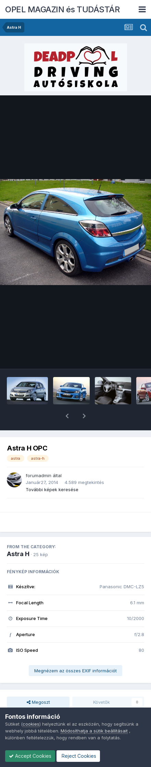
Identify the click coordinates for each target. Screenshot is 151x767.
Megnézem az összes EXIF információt (75, 653)
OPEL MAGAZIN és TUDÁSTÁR (62, 9)
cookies (31, 724)
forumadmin (38, 457)
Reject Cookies (78, 756)
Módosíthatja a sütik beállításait (94, 731)
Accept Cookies (30, 756)
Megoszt (38, 684)
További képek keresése (52, 471)
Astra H (18, 536)
